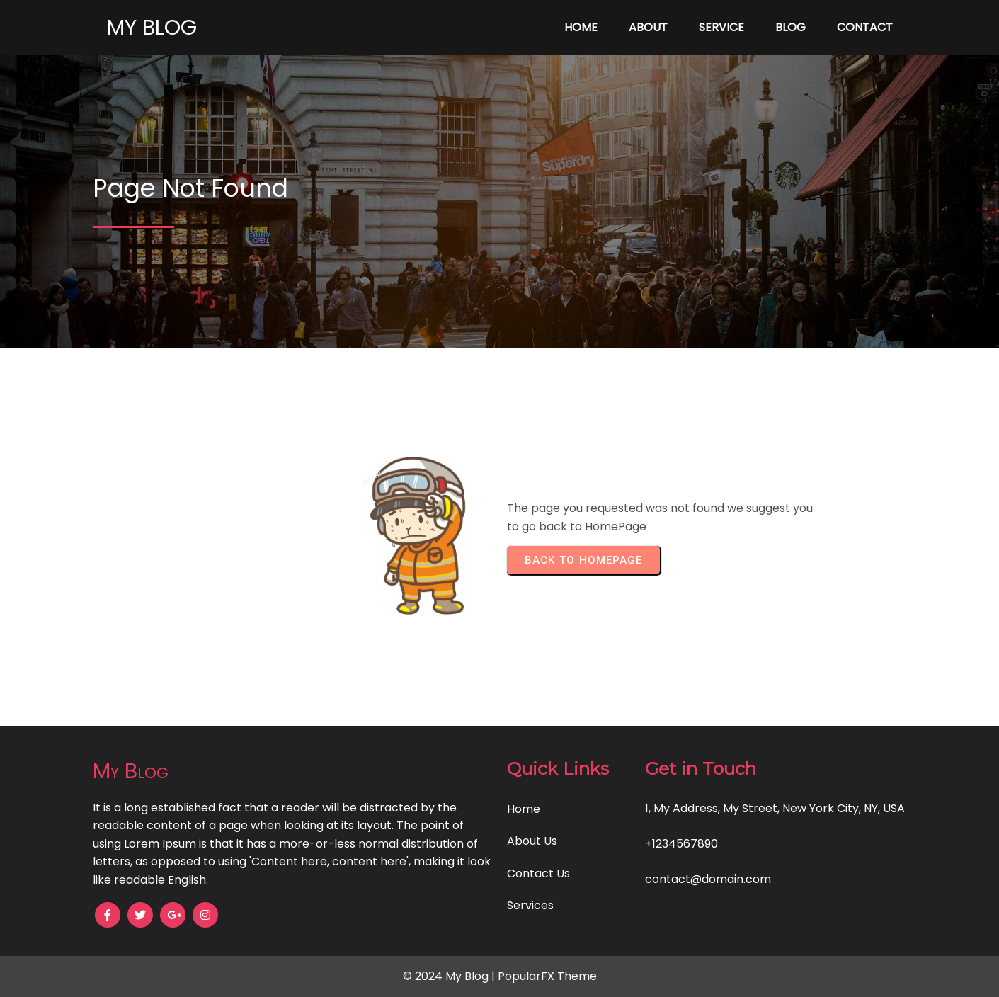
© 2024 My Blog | (450, 976)
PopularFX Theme (547, 976)
